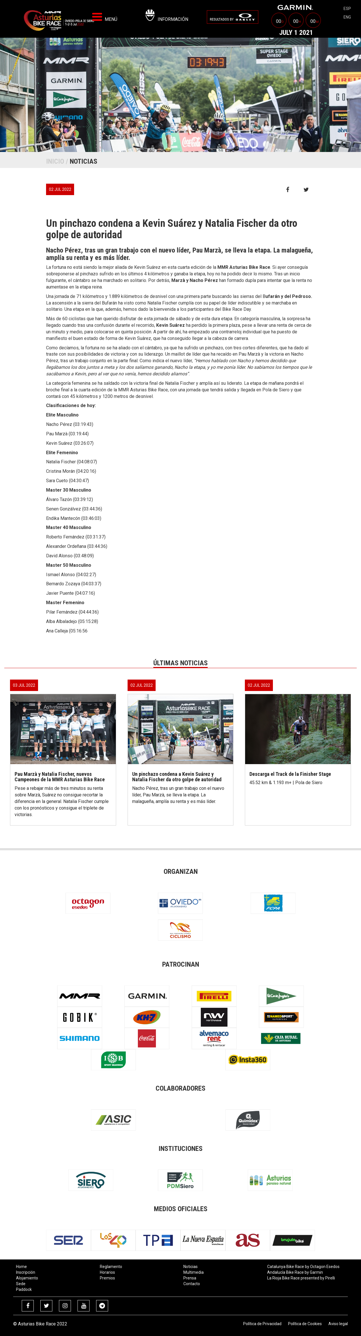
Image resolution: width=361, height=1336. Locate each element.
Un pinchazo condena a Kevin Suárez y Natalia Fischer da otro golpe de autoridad (176, 777)
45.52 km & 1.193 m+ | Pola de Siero (285, 782)
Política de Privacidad (262, 1323)
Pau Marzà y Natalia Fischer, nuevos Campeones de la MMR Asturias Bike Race (60, 777)
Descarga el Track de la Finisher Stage (290, 774)
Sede (20, 1283)
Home (21, 1266)
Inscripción (25, 1272)
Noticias (190, 1266)
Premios (107, 1278)
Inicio (55, 161)
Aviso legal (338, 1323)
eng (347, 17)
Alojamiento (27, 1278)
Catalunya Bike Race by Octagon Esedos (303, 1266)
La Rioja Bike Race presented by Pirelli (301, 1278)
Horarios (107, 1272)
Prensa (189, 1278)
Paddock (24, 1289)
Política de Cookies (305, 1323)
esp (347, 8)
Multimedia (193, 1272)
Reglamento (111, 1266)
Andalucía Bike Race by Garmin (295, 1272)
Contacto (191, 1283)
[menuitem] (232, 17)
